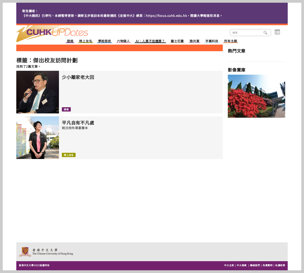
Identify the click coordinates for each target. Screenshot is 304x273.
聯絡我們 (255, 265)
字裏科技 (211, 41)
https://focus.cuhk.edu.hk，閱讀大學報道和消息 (182, 15)
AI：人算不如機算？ (150, 41)
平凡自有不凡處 (78, 122)
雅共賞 (194, 41)
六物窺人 (123, 41)
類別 (277, 32)
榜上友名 (85, 41)
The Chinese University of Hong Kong (46, 251)
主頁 (59, 31)
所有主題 (230, 41)
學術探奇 (104, 41)
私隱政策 (280, 265)
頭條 (70, 41)
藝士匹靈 (177, 41)
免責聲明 (268, 265)
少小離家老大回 (78, 77)
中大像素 (242, 265)
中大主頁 (229, 265)
